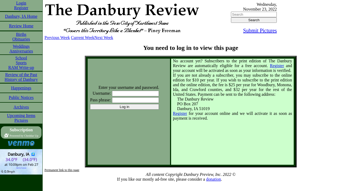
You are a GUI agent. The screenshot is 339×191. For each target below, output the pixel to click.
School (21, 58)
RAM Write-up (21, 67)
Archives (21, 107)
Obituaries (21, 39)
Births (21, 34)
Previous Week (57, 37)
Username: (102, 93)
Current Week (83, 37)
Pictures (21, 120)
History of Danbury (21, 79)
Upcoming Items (21, 115)
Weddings (21, 46)
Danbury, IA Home (21, 16)
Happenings (21, 88)
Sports (21, 62)
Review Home (21, 26)
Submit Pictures (260, 30)
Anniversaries (21, 51)
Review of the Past (21, 74)
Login (21, 3)
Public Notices (21, 97)
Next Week (103, 37)
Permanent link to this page (61, 170)
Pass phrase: (100, 100)
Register (21, 8)
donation (213, 179)
